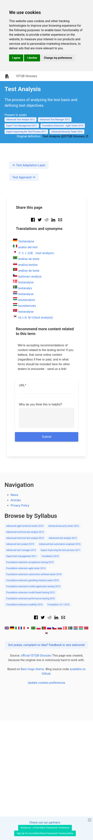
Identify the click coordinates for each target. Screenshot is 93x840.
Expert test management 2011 (21, 556)
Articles (16, 500)
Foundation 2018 (50, 556)
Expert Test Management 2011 (21, 125)
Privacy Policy (20, 505)
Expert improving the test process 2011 (60, 550)
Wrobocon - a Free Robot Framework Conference (45, 827)
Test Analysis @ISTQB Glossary (65, 136)
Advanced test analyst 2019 (20, 544)
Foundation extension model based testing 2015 (30, 592)
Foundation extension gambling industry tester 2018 (32, 580)
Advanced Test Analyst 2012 (20, 119)
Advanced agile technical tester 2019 (24, 526)
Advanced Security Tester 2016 (66, 131)
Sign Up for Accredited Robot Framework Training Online (45, 833)
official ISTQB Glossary (36, 655)
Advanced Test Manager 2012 (55, 119)
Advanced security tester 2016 (63, 526)
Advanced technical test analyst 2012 (25, 532)
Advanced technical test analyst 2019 (25, 538)
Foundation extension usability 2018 (24, 604)
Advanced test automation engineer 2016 (60, 544)
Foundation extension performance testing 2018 (30, 598)
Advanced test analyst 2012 (63, 538)
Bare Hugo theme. (33, 669)
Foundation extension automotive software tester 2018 (33, 574)
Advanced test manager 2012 (21, 550)
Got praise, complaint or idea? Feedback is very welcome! (46, 645)
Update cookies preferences (46, 683)
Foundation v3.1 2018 (58, 604)
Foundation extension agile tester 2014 (25, 568)
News (14, 495)
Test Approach (24, 177)
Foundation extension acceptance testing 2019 (29, 562)
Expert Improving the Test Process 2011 (26, 131)
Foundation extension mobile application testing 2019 (33, 586)
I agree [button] (16, 57)
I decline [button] (32, 57)
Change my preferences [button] (58, 57)
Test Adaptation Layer (28, 165)
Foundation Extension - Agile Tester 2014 (62, 125)
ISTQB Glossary (26, 76)
